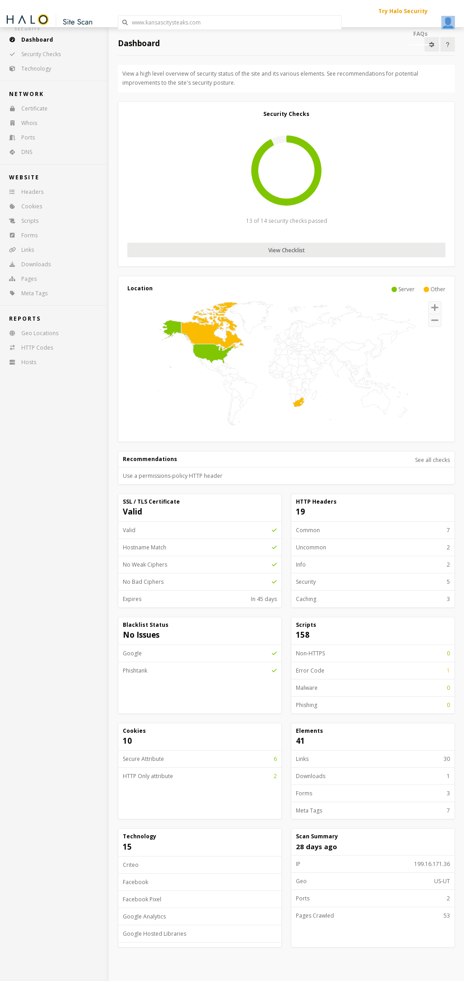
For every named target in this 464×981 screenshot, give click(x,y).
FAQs (420, 34)
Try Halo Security (403, 11)
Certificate (25, 108)
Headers (23, 192)
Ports (19, 137)
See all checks (432, 460)
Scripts (21, 221)
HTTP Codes (28, 347)
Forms (20, 235)
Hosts (19, 362)
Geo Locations (30, 333)
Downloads (27, 264)
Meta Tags (25, 293)
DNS (17, 152)
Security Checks (32, 54)
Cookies (22, 206)
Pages (20, 279)
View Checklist (286, 250)
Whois (20, 123)
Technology (27, 68)
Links (18, 250)
